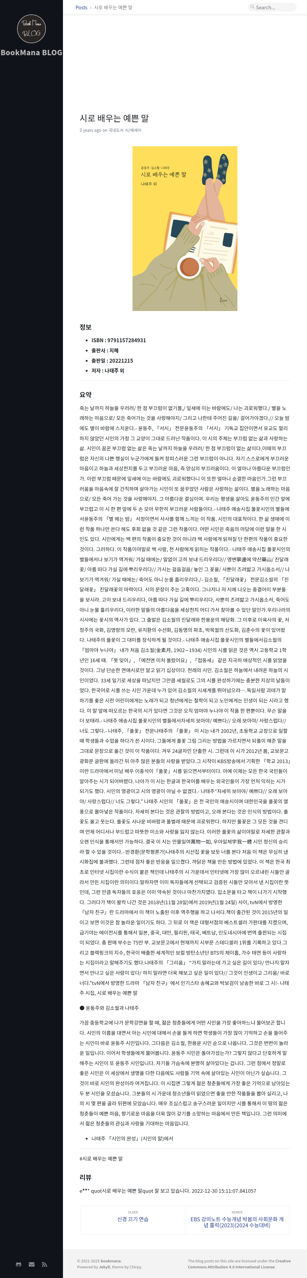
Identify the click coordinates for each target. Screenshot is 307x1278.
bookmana (111, 1261)
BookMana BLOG (32, 52)
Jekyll (104, 1267)
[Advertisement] (31, 156)
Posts (82, 7)
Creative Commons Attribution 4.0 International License (239, 1263)
